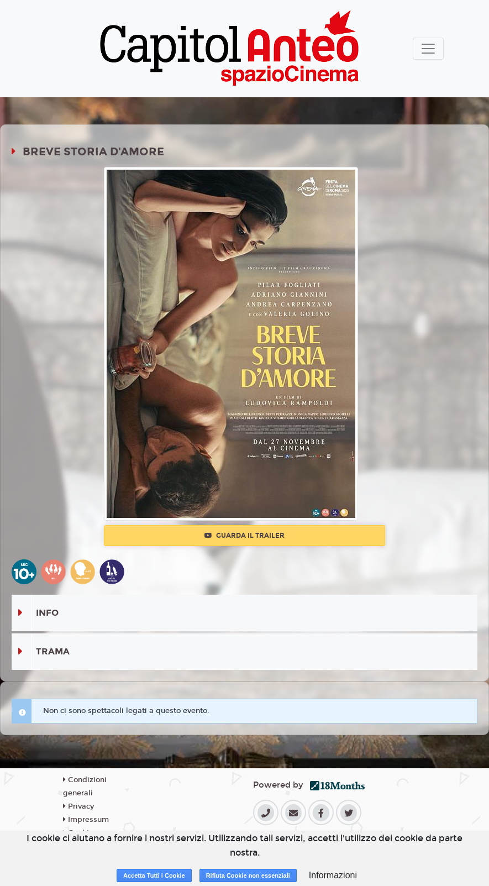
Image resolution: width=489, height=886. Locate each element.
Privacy (78, 806)
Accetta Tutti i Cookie (154, 875)
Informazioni (333, 875)
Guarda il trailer (244, 535)
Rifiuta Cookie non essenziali (248, 875)
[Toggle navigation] (428, 49)
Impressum (86, 819)
